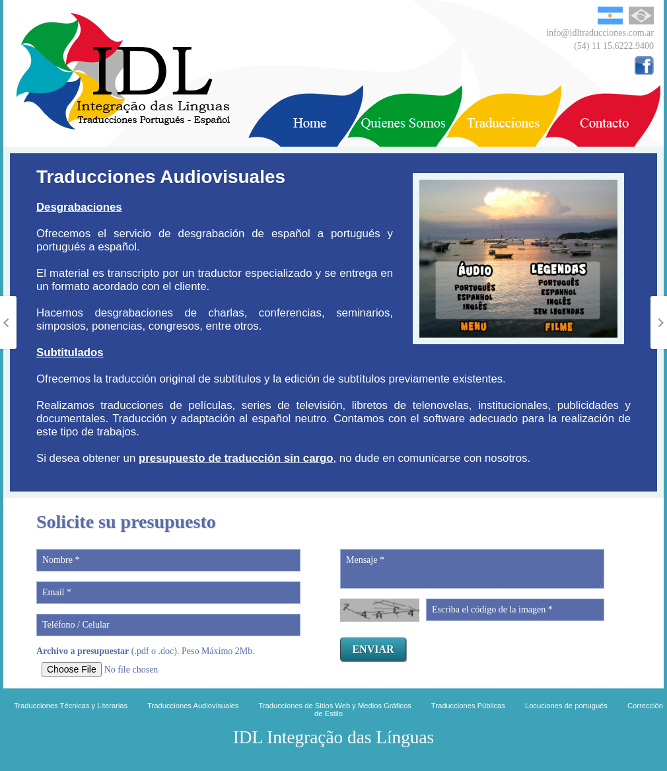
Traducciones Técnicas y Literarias (70, 706)
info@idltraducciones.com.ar (600, 33)
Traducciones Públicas (468, 706)
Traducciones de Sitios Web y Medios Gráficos (334, 706)
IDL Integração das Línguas (333, 737)
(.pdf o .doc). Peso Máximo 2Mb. (145, 651)
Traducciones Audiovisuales (192, 706)
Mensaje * (472, 569)
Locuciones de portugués (566, 706)
